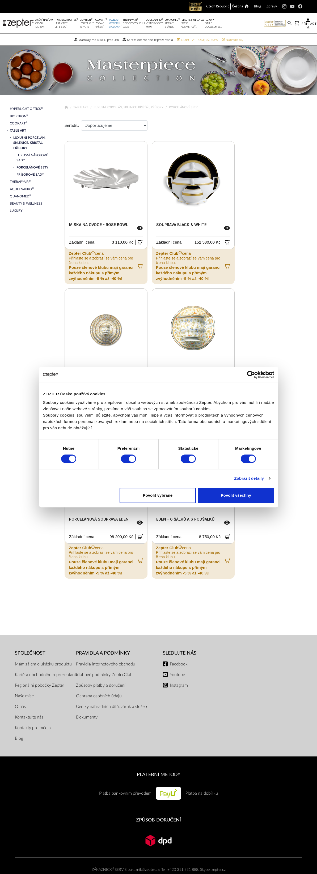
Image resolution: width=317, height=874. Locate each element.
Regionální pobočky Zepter (39, 685)
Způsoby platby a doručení (100, 685)
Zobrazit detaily (249, 478)
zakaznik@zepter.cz (143, 870)
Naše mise (24, 696)
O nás (20, 706)
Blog (19, 738)
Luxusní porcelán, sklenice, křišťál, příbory (129, 107)
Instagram (179, 685)
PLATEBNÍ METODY (158, 774)
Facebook (179, 664)
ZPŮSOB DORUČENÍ (158, 820)
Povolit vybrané (158, 495)
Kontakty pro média (33, 728)
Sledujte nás (179, 653)
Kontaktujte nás (29, 717)
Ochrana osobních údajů (99, 696)
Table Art (81, 107)
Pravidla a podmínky (103, 653)
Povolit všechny (236, 495)
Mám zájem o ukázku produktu (43, 664)
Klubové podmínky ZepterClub (104, 675)
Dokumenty (87, 717)
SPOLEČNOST (30, 653)
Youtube (177, 675)
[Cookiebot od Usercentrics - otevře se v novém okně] (251, 375)
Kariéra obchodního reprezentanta (46, 675)
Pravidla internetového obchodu (105, 664)
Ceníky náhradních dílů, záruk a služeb (111, 706)
